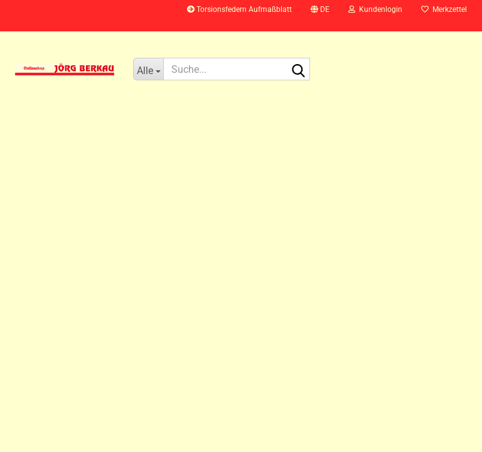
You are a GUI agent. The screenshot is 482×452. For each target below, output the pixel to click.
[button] (320, 15)
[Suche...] (148, 69)
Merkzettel (444, 9)
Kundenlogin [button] (375, 9)
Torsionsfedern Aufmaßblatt (239, 9)
